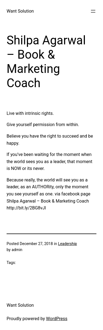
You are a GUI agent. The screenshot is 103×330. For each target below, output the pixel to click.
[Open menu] (93, 11)
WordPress (57, 318)
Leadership (67, 243)
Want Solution (20, 11)
